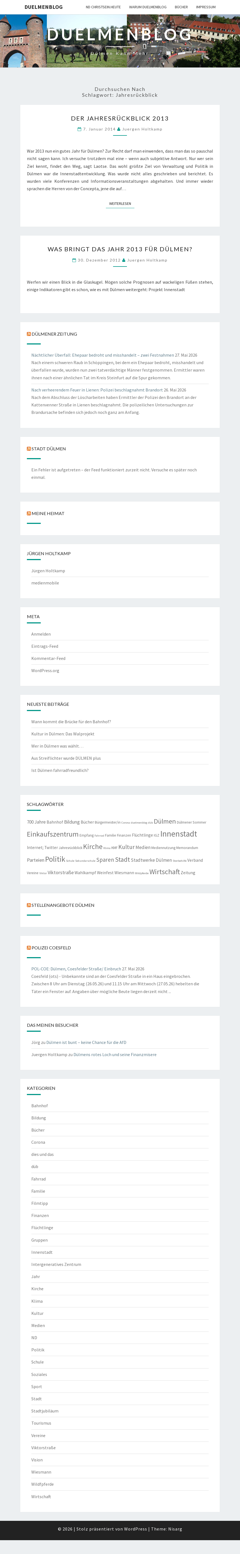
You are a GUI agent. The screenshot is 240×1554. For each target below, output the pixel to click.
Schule (37, 1362)
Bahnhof (39, 1105)
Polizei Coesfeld (51, 947)
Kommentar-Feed (48, 658)
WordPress (135, 1529)
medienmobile (45, 583)
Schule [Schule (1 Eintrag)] (70, 861)
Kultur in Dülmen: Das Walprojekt (63, 733)
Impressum (206, 6)
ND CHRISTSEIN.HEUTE (103, 6)
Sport (36, 1386)
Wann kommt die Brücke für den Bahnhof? (71, 721)
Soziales (39, 1374)
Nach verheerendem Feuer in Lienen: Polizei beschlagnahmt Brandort (97, 390)
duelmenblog (43, 6)
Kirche (37, 1288)
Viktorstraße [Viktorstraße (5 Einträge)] (61, 872)
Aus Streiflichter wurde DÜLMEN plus (66, 758)
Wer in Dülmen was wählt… (57, 746)
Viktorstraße (43, 1447)
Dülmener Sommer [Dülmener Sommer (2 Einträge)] (191, 822)
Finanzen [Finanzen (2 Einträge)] (124, 835)
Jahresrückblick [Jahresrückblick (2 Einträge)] (70, 847)
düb (34, 1166)
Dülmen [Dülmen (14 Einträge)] (165, 821)
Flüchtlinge (42, 1227)
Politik (37, 1349)
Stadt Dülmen (49, 448)
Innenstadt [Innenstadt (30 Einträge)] (178, 834)
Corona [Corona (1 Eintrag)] (125, 822)
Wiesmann (41, 1472)
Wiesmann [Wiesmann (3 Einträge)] (124, 872)
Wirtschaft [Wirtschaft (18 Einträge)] (164, 871)
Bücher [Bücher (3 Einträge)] (87, 822)
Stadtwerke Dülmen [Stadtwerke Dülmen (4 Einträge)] (151, 860)
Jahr (35, 1276)
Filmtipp (39, 1203)
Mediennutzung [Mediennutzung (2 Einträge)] (163, 847)
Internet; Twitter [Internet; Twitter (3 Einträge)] (42, 847)
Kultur (37, 1313)
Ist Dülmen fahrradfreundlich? (60, 770)
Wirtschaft (41, 1496)
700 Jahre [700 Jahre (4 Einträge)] (36, 822)
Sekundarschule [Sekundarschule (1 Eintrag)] (85, 861)
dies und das (42, 1154)
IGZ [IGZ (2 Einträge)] (156, 835)
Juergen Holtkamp (142, 129)
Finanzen (40, 1215)
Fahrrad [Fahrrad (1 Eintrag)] (99, 835)
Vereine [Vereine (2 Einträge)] (33, 873)
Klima (37, 1301)
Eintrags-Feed (44, 646)
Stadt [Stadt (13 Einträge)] (122, 859)
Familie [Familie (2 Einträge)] (110, 835)
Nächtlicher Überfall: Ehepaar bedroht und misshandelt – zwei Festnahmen (102, 355)
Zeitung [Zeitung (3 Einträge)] (188, 872)
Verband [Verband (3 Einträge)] (195, 860)
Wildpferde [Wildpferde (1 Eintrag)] (142, 873)
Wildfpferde (42, 1484)
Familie (38, 1191)
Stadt (36, 1398)
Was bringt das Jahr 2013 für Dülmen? (120, 249)
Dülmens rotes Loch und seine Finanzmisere (115, 1054)
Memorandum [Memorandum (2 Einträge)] (187, 847)
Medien (38, 1325)
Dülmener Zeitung (54, 333)
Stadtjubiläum (44, 1411)
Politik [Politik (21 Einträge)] (55, 859)
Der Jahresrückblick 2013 (120, 118)
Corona (38, 1142)
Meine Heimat (48, 513)
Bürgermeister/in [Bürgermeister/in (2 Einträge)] (108, 822)
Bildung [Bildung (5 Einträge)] (72, 822)
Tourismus (41, 1423)
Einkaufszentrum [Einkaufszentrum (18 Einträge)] (53, 834)
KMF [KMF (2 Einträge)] (114, 847)
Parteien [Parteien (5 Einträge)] (35, 860)
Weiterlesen (121, 203)
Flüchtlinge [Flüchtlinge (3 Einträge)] (142, 835)
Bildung (38, 1118)
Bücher (181, 6)
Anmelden (41, 634)
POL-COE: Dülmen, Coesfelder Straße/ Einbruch (76, 968)
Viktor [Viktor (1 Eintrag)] (43, 873)
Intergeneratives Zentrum (56, 1264)
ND (34, 1337)
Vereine (38, 1435)
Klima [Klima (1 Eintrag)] (107, 848)
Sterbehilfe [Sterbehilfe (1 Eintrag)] (180, 861)
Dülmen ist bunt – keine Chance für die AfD (86, 1042)
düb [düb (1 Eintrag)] (150, 822)
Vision (37, 1459)
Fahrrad (38, 1179)
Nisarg (175, 1529)
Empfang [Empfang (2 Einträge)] (87, 835)
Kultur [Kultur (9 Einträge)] (126, 847)
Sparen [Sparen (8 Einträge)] (105, 859)
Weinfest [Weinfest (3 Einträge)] (105, 872)
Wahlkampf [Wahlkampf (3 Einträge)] (85, 872)
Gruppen (39, 1240)
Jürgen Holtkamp (48, 570)
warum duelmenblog (148, 6)
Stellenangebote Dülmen (63, 905)
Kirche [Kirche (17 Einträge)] (93, 846)
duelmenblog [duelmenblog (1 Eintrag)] (139, 822)
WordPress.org (45, 670)
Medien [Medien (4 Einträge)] (143, 847)
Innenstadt (42, 1252)
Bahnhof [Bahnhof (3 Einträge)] (55, 822)
